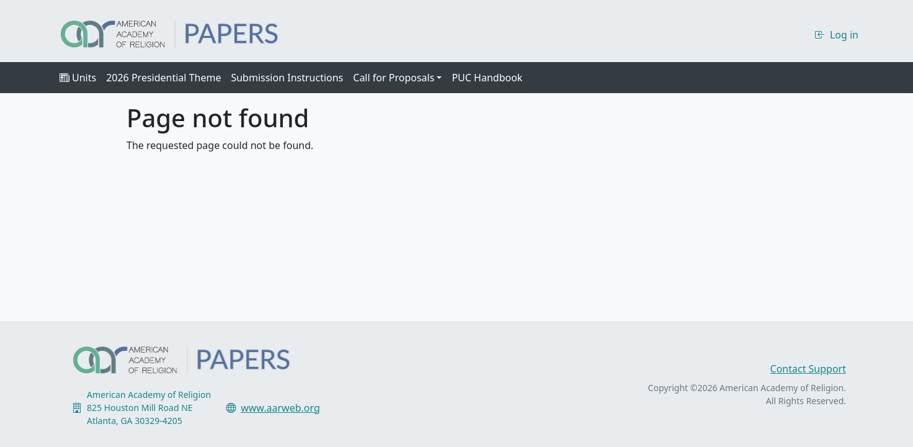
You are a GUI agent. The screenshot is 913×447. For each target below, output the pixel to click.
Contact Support (808, 369)
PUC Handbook (487, 77)
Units (78, 77)
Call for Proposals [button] (393, 77)
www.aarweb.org (280, 408)
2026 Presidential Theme (163, 77)
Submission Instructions (287, 77)
